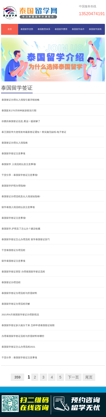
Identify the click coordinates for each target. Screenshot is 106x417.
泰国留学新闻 (95, 29)
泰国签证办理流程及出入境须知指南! (21, 196)
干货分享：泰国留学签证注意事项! (20, 175)
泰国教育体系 (44, 29)
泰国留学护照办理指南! (14, 185)
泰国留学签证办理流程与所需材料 (19, 293)
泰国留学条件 (78, 29)
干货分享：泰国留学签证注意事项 (19, 357)
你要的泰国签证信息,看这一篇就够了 (21, 121)
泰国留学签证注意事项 (13, 153)
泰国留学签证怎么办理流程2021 (18, 346)
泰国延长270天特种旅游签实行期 (19, 110)
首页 (10, 29)
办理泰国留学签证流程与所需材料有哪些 (23, 336)
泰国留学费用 (61, 29)
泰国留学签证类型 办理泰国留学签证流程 (23, 271)
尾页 (89, 377)
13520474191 (92, 13)
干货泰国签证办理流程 (13, 250)
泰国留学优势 (27, 29)
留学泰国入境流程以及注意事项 (18, 207)
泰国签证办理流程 (11, 282)
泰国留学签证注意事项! (14, 218)
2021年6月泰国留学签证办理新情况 (20, 314)
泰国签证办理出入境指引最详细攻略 (20, 99)
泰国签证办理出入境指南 (15, 142)
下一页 (73, 377)
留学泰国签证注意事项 (13, 261)
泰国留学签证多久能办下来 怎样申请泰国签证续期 (28, 325)
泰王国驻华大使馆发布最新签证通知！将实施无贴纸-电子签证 (34, 132)
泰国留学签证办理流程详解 (16, 304)
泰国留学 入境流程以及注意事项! (19, 164)
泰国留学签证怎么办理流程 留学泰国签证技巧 (26, 239)
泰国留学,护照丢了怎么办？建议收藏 (21, 228)
